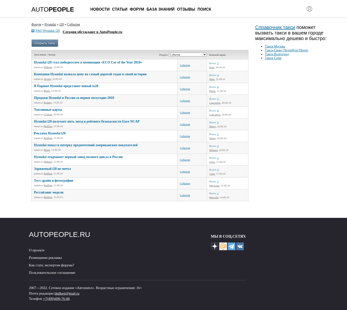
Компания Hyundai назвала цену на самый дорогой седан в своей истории (90, 74)
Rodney (48, 102)
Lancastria (214, 102)
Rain (211, 67)
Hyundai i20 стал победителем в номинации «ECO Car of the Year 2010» (88, 62)
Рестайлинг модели (48, 192)
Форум (137, 9)
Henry (212, 126)
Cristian (48, 114)
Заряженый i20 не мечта (52, 169)
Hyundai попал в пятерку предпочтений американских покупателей (86, 145)
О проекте (37, 250)
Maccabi (214, 197)
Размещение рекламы (45, 258)
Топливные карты (48, 109)
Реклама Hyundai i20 (50, 133)
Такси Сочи (273, 58)
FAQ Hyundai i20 (48, 31)
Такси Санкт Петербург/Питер (286, 50)
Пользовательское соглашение (52, 273)
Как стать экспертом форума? (51, 265)
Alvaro (47, 78)
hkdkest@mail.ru (66, 293)
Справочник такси (275, 27)
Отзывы (186, 9)
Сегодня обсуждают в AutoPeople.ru (92, 32)
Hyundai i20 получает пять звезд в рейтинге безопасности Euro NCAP (87, 121)
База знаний (160, 9)
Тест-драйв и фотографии (53, 180)
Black (47, 90)
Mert (211, 79)
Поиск (204, 9)
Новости (100, 9)
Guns (212, 161)
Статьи (119, 9)
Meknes (48, 67)
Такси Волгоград (277, 54)
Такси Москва (275, 46)
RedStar (48, 126)
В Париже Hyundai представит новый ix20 (66, 86)
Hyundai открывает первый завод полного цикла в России (78, 157)
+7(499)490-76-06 (56, 299)
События (185, 65)
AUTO (52, 9)
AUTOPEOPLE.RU (59, 234)
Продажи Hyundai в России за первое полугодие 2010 (74, 98)
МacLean (214, 185)
